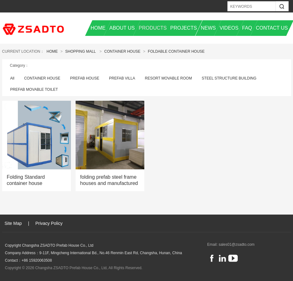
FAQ (247, 28)
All (12, 78)
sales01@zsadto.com (237, 244)
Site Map (13, 223)
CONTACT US (272, 28)
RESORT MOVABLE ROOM (168, 78)
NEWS (208, 28)
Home (52, 51)
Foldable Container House (176, 51)
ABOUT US (122, 28)
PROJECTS (183, 28)
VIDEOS (229, 28)
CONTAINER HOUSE (122, 51)
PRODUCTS (153, 28)
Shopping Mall (80, 51)
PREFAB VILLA (122, 78)
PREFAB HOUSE (84, 78)
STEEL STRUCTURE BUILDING (229, 78)
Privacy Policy (48, 223)
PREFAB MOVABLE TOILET (34, 89)
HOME (98, 28)
